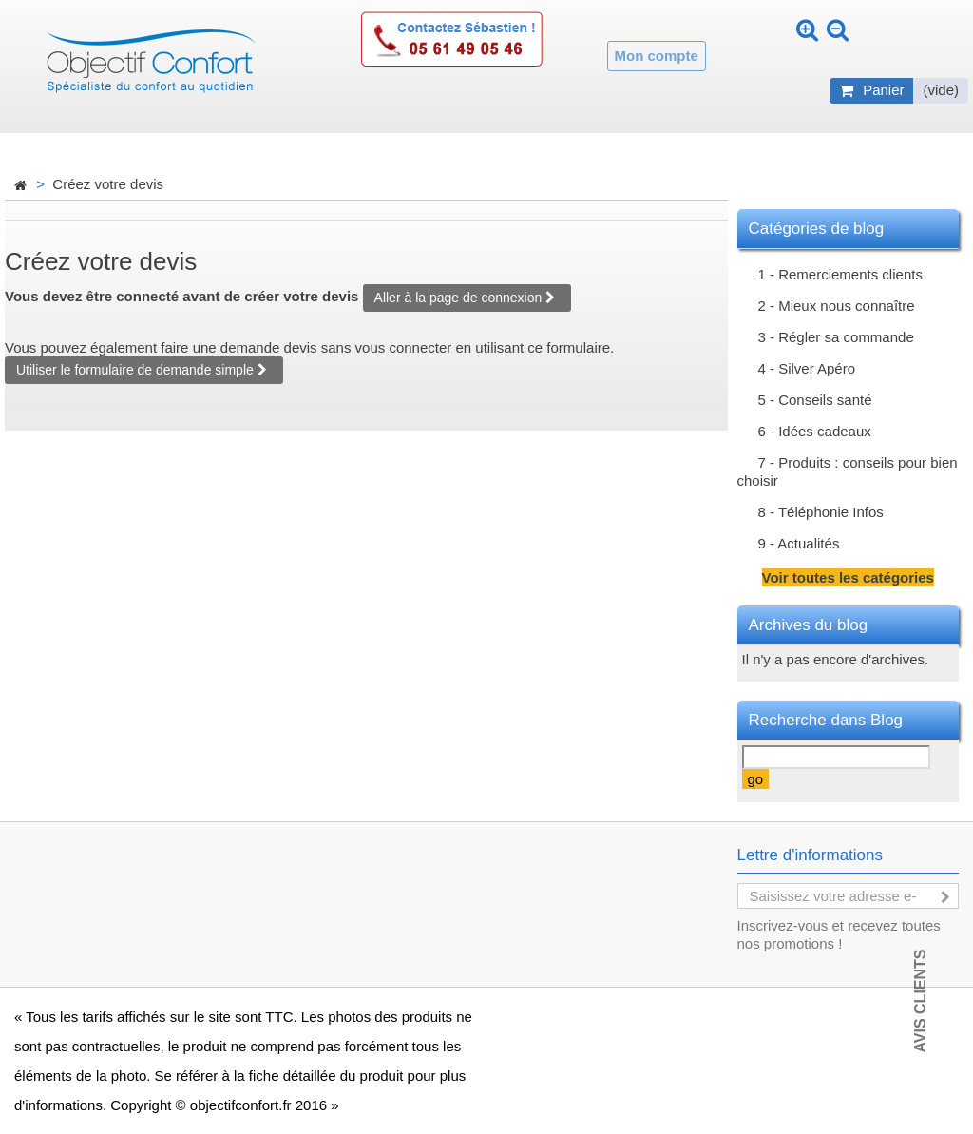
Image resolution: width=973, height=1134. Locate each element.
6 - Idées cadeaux (814, 431)
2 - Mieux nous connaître (836, 306)
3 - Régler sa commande (836, 337)
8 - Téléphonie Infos (821, 512)
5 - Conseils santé (815, 400)
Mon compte (656, 56)
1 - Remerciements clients (840, 274)
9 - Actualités (799, 543)
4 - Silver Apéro (807, 368)
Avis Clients (920, 1000)
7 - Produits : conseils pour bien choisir (847, 471)
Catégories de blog (817, 229)
